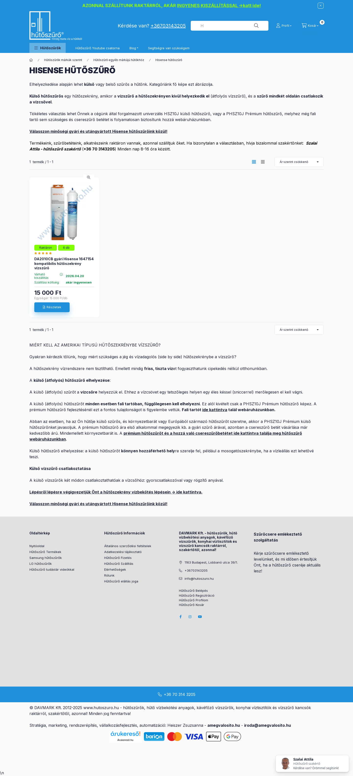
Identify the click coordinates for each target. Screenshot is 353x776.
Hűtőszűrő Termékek (45, 552)
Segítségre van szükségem (168, 48)
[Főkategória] (31, 60)
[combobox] (229, 26)
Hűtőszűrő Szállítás (118, 564)
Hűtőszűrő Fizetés (118, 558)
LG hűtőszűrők (40, 564)
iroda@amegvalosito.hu (267, 725)
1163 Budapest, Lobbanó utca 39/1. (211, 562)
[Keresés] (256, 25)
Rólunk (109, 575)
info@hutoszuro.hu (199, 578)
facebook (180, 617)
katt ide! (252, 5)
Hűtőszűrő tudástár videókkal (51, 569)
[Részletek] (52, 307)
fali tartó (126, 403)
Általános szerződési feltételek (127, 546)
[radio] (263, 162)
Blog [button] (132, 48)
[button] (47, 48)
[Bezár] (321, 6)
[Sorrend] (299, 162)
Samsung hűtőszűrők (45, 558)
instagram (190, 617)
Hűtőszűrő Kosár (191, 605)
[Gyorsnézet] (89, 177)
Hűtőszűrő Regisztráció (196, 595)
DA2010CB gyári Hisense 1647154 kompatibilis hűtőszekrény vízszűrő (64, 263)
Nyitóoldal (36, 546)
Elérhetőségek (115, 569)
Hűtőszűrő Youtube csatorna (98, 48)
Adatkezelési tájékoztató (123, 552)
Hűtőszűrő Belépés (193, 590)
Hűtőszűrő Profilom (193, 600)
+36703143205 (168, 26)
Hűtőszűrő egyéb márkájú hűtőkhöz (118, 60)
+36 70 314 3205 (179, 694)
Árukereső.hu (125, 740)
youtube (200, 617)
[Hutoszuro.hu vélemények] (44, 253)
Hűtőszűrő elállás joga (121, 581)
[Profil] (284, 26)
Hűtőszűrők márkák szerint (63, 60)
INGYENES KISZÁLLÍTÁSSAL (207, 5)
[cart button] (310, 26)
